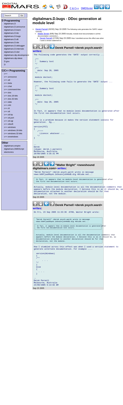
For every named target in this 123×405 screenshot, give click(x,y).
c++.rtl (7, 108)
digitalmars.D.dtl (11, 39)
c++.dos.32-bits (11, 99)
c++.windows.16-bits (13, 130)
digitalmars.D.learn (12, 30)
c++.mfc (7, 105)
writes (37, 51)
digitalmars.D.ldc (11, 33)
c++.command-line (12, 89)
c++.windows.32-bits (13, 133)
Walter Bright (43, 34)
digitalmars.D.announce (14, 27)
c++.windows (10, 127)
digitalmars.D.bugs (12, 36)
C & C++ (74, 8)
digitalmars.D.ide (11, 42)
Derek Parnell (41, 29)
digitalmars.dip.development (15, 55)
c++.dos (7, 92)
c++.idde (8, 102)
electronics (9, 152)
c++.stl (7, 111)
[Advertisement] (11, 163)
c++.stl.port (9, 118)
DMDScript (87, 8)
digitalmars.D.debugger (14, 46)
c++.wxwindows (11, 136)
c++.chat (8, 86)
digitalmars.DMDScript (14, 149)
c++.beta (8, 83)
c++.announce (10, 77)
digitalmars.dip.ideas (13, 58)
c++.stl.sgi (8, 121)
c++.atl (7, 80)
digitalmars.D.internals (14, 49)
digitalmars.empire (12, 146)
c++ (5, 74)
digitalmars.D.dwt (11, 52)
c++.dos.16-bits (11, 96)
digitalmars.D (10, 23)
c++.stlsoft (8, 124)
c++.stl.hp (8, 114)
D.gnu (6, 61)
